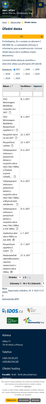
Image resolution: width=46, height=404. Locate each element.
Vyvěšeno (26, 86)
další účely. (28, 386)
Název (7, 86)
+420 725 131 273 (10, 358)
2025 (18, 78)
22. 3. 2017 (25, 134)
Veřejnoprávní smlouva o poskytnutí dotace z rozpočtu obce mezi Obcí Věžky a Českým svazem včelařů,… (11, 164)
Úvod (4, 22)
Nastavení (35, 400)
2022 (27, 74)
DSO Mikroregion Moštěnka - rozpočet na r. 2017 (9, 106)
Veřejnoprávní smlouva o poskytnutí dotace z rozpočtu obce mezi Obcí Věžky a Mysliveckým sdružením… (11, 193)
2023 (37, 74)
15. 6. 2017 (25, 150)
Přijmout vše (11, 400)
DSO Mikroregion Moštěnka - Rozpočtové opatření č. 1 (10, 123)
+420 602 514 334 (10, 361)
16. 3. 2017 (25, 99)
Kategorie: (7, 69)
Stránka (13, 277)
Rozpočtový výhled (8, 144)
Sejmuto (37, 86)
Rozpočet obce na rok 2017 (10, 136)
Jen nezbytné (24, 400)
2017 (18, 69)
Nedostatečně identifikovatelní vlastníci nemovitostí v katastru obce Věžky (11, 264)
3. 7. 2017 (24, 233)
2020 (8, 74)
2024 (8, 78)
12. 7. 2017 (25, 244)
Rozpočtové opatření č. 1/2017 (9, 248)
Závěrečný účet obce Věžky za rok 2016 (10, 237)
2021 (18, 74)
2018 (28, 69)
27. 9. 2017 (25, 255)
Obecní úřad (15, 22)
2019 (37, 69)
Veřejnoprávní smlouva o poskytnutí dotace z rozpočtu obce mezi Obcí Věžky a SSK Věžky (11, 219)
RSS (31, 36)
